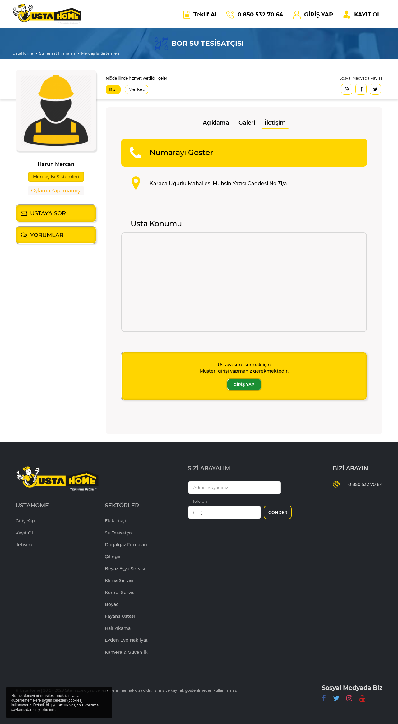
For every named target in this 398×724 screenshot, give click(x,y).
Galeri (246, 122)
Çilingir (113, 556)
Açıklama (216, 122)
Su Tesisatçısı (119, 532)
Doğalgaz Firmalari (126, 544)
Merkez (136, 89)
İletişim (275, 122)
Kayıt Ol (24, 532)
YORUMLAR (46, 235)
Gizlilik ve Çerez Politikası (79, 705)
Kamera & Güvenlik (126, 652)
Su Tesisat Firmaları (57, 53)
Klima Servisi (119, 580)
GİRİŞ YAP (244, 384)
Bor (113, 89)
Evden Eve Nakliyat (126, 640)
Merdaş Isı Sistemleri (100, 53)
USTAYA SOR (48, 213)
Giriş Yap (25, 520)
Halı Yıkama (118, 628)
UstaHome (22, 53)
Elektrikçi (115, 520)
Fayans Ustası (120, 616)
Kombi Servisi (120, 592)
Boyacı (112, 604)
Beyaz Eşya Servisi (125, 568)
